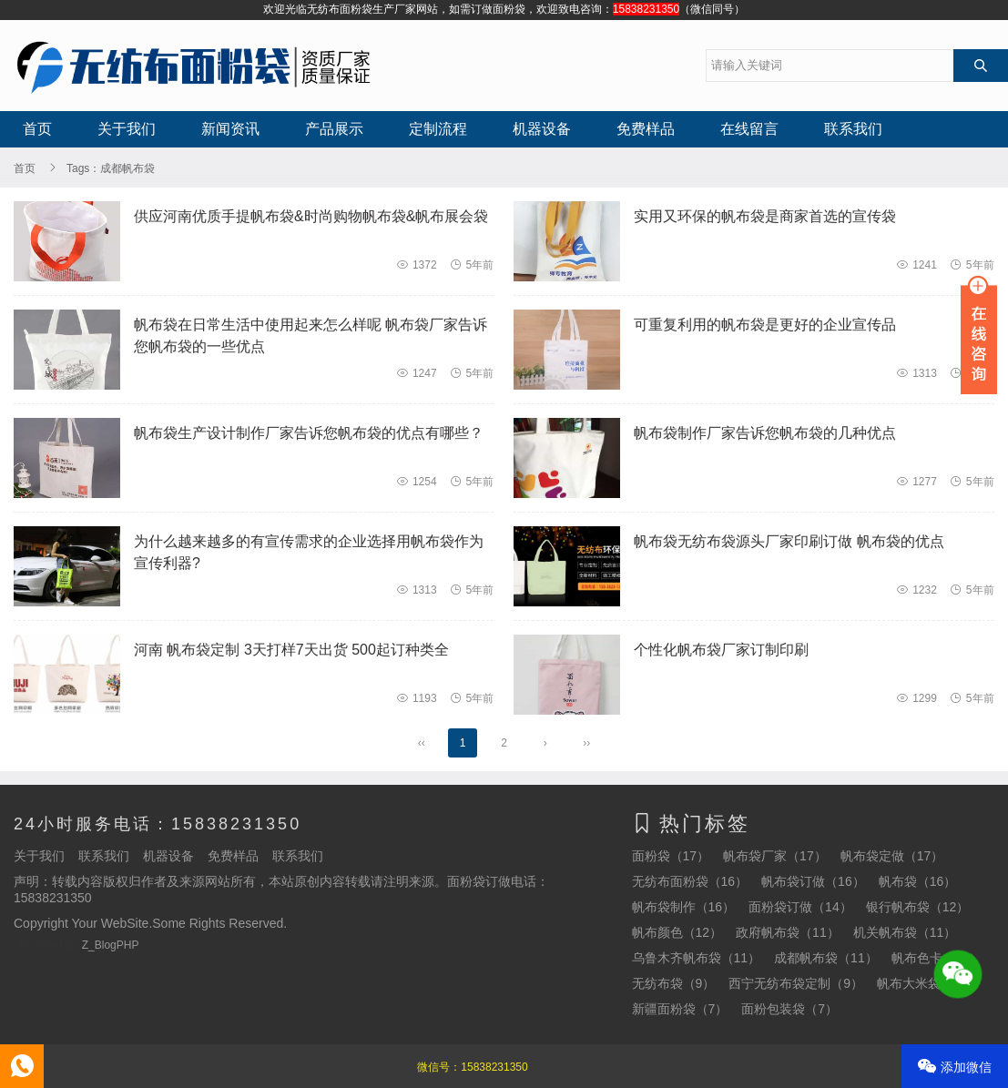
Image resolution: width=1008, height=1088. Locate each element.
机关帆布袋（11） (905, 932)
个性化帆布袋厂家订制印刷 (721, 649)
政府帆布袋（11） (788, 932)
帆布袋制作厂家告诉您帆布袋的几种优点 (765, 433)
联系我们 (853, 129)
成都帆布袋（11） (826, 958)
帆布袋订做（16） (813, 881)
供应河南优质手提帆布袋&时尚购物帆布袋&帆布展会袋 (311, 216)
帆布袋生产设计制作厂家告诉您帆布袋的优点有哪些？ (309, 433)
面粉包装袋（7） (789, 1009)
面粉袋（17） (671, 856)
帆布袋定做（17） (892, 856)
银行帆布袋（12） (918, 907)
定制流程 (438, 129)
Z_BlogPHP (110, 945)
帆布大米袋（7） (925, 983)
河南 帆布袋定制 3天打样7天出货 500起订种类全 (291, 649)
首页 (37, 129)
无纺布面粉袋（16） (690, 881)
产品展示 (334, 129)
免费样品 (645, 129)
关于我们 (126, 129)
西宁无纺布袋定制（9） (795, 983)
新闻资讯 (230, 129)
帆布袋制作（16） (684, 907)
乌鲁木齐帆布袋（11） (696, 958)
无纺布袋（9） (674, 983)
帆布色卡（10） (937, 958)
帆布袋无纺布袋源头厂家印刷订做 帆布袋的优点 (788, 541)
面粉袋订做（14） (800, 907)
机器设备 (542, 129)
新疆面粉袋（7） (680, 1009)
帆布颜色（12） (677, 932)
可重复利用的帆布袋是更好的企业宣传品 (765, 324)
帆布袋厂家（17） (775, 856)
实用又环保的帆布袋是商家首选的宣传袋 (765, 216)
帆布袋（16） (918, 881)
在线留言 (749, 129)
